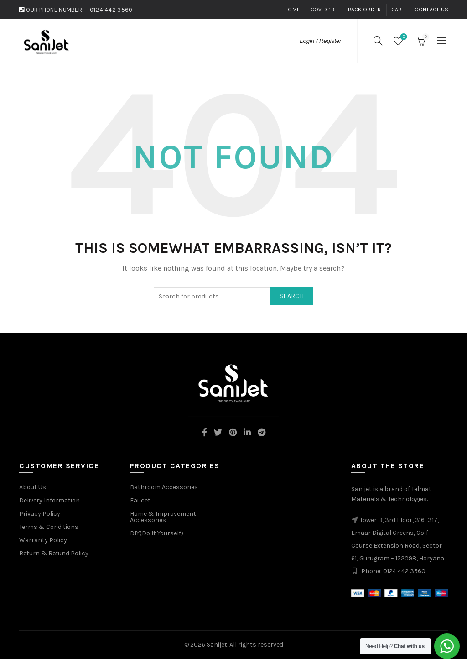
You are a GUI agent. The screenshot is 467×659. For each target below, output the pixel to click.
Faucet (140, 500)
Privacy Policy (39, 514)
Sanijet (217, 645)
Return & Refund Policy (53, 553)
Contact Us (431, 9)
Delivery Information (49, 500)
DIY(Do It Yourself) (156, 533)
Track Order (363, 9)
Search (292, 296)
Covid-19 (323, 9)
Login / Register (320, 40)
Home (292, 9)
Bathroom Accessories (164, 487)
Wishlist (402, 37)
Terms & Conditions (48, 527)
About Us (32, 487)
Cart (398, 9)
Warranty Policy (43, 540)
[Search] (378, 40)
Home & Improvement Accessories (163, 517)
